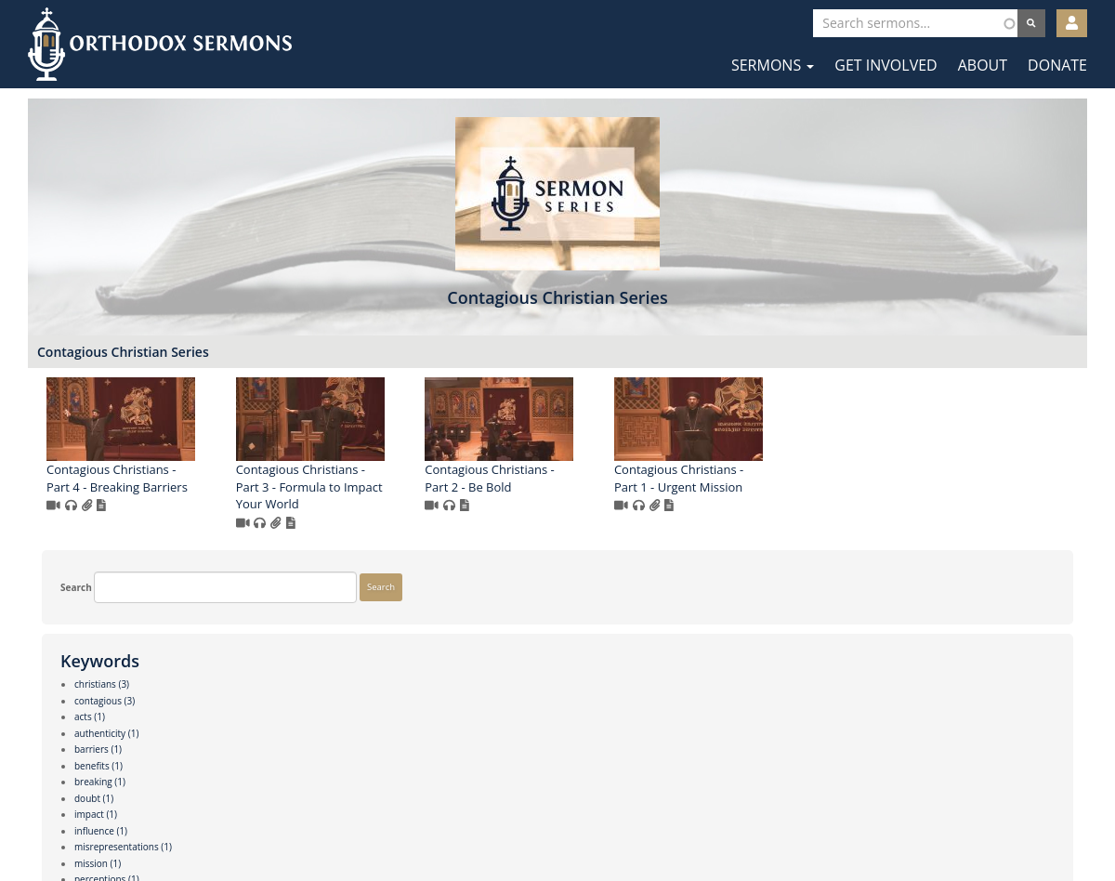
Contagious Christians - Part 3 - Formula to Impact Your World (580, 505)
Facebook (502, 823)
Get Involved (885, 65)
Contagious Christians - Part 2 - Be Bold (761, 497)
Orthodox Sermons (160, 44)
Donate (1057, 65)
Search (62, 361)
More (58, 763)
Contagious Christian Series (395, 370)
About (982, 65)
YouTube (615, 823)
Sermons (772, 65)
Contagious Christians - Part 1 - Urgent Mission (950, 497)
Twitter (559, 823)
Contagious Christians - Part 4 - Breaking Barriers (389, 497)
